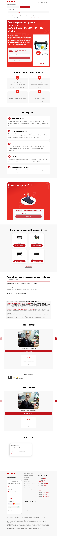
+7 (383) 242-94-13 (42, 2)
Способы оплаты (28, 491)
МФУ (35, 507)
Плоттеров (26, 509)
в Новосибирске (20, 3)
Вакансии (38, 12)
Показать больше (28, 266)
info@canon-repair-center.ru (12, 487)
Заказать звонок (25, 6)
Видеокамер (27, 507)
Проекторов (36, 505)
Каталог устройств (18, 12)
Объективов (36, 503)
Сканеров (26, 512)
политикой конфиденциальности (36, 218)
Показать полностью (11, 296)
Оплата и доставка (32, 12)
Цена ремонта (25, 12)
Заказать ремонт (20, 245)
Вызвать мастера (28, 351)
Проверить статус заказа (13, 6)
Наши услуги (27, 485)
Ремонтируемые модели (29, 483)
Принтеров (36, 509)
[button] (56, 338)
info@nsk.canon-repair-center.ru (18, 451)
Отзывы (47, 12)
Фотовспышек (27, 505)
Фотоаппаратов (27, 503)
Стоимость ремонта (28, 473)
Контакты (42, 12)
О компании (11, 12)
